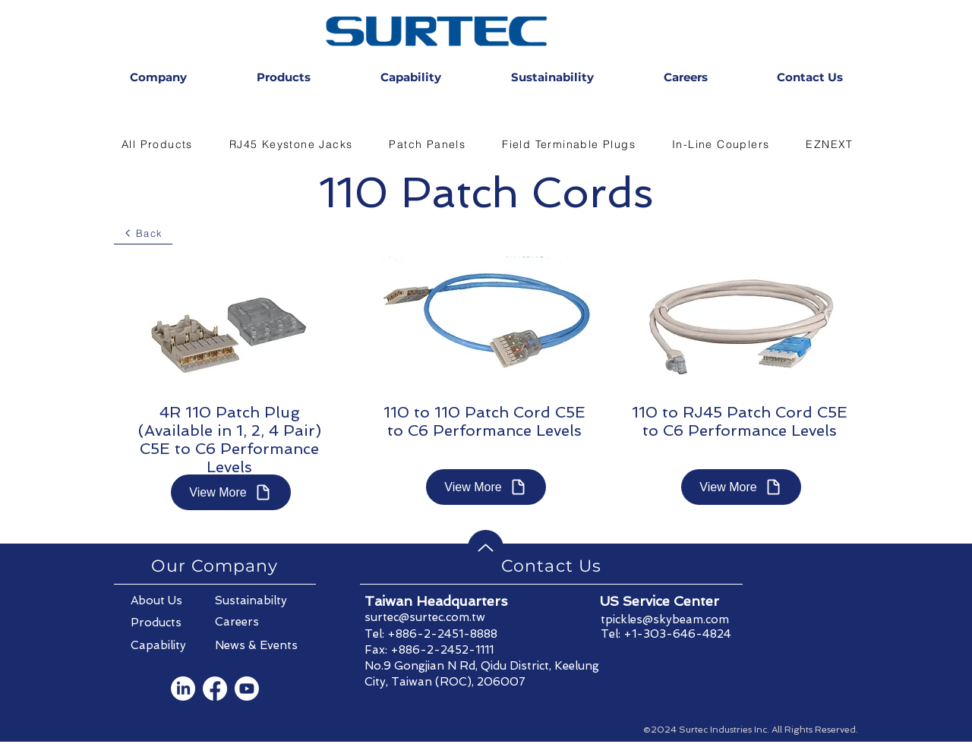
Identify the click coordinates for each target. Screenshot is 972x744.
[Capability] (173, 645)
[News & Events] (257, 645)
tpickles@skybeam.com (665, 619)
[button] (157, 144)
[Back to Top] (485, 548)
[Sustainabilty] (257, 600)
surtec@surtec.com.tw (424, 617)
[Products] (173, 622)
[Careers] (257, 622)
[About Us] (173, 600)
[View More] (231, 492)
